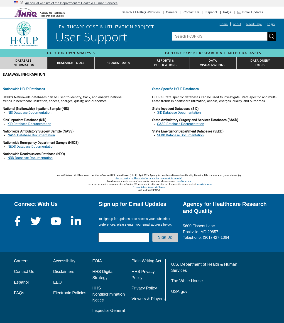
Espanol (211, 12)
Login (271, 24)
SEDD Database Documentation (180, 135)
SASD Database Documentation (180, 124)
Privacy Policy (144, 288)
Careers (171, 12)
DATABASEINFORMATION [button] (23, 62)
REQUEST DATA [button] (118, 63)
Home (224, 24)
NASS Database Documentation (31, 135)
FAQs (227, 12)
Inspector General (108, 310)
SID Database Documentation (179, 113)
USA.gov (179, 291)
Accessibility (64, 261)
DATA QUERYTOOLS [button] (260, 62)
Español (21, 282)
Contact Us (191, 12)
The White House (187, 281)
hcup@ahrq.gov (183, 181)
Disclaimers (63, 271)
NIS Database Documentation (29, 113)
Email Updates (250, 12)
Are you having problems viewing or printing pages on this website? (148, 178)
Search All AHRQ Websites (141, 12)
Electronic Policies (69, 293)
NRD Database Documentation (30, 158)
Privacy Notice (139, 187)
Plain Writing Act (146, 261)
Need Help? (254, 24)
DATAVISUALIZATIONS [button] (212, 62)
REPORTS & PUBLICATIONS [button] (165, 62)
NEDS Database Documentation (31, 147)
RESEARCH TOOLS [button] (71, 63)
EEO (57, 282)
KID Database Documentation (29, 124)
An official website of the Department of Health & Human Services (71, 3)
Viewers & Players (157, 187)
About (237, 24)
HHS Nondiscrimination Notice (108, 294)
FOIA (97, 261)
